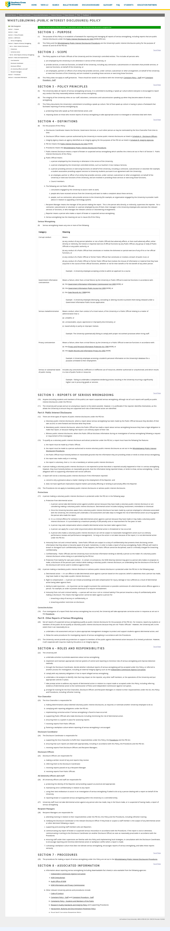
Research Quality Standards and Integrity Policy (69, 905)
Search (55, 5)
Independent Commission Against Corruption (128, 670)
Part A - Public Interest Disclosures (19, 46)
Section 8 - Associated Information (17, 77)
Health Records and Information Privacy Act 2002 (87, 351)
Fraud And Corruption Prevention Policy (66, 912)
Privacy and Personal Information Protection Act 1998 (88, 347)
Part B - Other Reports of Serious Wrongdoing (22, 55)
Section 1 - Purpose (13, 29)
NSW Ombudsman (58, 878)
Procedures (50, 614)
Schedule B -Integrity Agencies (142, 140)
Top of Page (157, 50)
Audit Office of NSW (58, 881)
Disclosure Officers (16, 66)
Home (34, 5)
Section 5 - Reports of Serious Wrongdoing (19, 43)
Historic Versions (56, 15)
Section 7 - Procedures (14, 74)
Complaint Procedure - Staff (83, 897)
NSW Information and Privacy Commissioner (68, 885)
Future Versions (69, 15)
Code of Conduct (57, 893)
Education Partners (147, 5)
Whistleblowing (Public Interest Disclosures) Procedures (79, 43)
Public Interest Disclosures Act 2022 (80, 39)
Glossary (107, 5)
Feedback (86, 15)
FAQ (118, 5)
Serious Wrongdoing (16, 40)
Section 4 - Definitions (14, 38)
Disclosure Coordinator (17, 63)
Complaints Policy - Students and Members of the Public (72, 901)
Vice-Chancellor (15, 60)
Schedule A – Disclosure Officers (144, 136)
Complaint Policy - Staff (132, 78)
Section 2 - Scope (13, 32)
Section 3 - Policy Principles (15, 35)
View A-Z (44, 5)
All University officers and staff (19, 69)
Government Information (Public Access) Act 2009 (87, 288)
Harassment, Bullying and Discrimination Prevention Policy (73, 909)
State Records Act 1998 (76, 292)
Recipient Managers (16, 72)
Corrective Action (15, 52)
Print (78, 15)
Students (128, 5)
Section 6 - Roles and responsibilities (18, 57)
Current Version (11, 15)
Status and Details (25, 15)
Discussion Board (90, 5)
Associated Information (40, 15)
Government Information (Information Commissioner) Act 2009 (92, 284)
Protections (14, 49)
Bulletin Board (70, 5)
